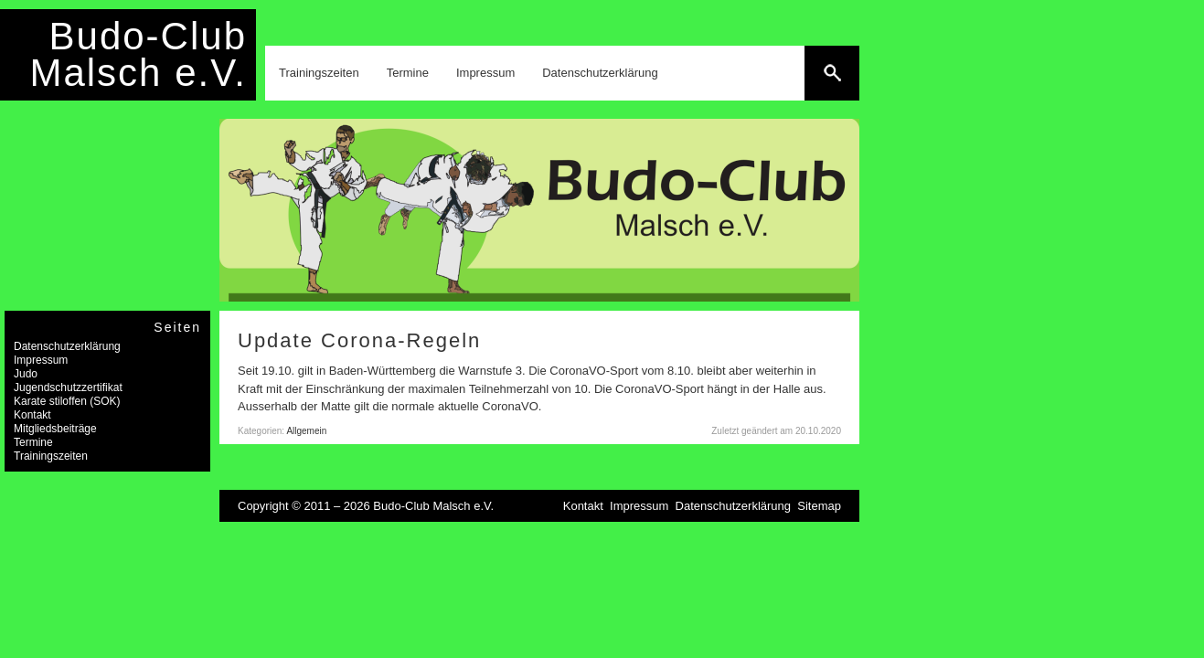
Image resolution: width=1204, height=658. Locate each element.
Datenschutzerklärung (599, 73)
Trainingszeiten (319, 73)
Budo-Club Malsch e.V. (138, 54)
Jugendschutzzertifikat (68, 387)
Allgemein (306, 431)
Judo (25, 373)
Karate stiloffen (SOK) (67, 401)
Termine (408, 73)
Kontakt (32, 415)
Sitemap (819, 506)
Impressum (485, 73)
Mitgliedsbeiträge (55, 428)
